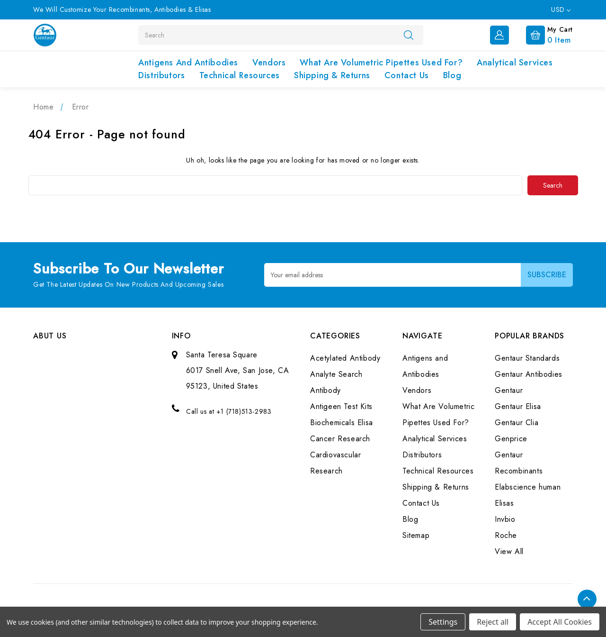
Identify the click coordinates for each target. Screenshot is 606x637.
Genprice (511, 438)
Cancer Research (340, 438)
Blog (452, 75)
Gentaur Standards (527, 357)
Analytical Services (515, 62)
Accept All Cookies (559, 622)
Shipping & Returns (332, 75)
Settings (442, 622)
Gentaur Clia (516, 422)
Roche (506, 534)
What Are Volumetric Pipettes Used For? (381, 62)
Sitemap (415, 534)
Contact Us (406, 75)
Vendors (268, 62)
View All (509, 551)
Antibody (325, 389)
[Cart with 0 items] (542, 34)
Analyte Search (336, 373)
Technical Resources (239, 75)
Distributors (161, 75)
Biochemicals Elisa (341, 422)
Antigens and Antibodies (188, 62)
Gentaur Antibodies (528, 373)
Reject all (492, 622)
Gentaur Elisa (518, 405)
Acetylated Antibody (345, 357)
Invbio (505, 518)
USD (560, 9)
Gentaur (509, 389)
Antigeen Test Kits (341, 405)
